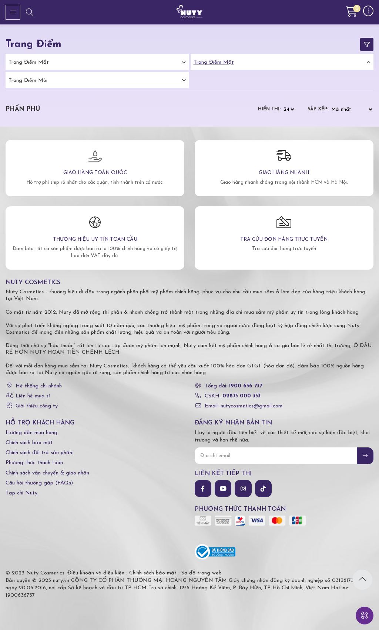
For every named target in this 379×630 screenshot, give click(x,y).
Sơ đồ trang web (201, 573)
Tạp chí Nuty (21, 493)
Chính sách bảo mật (29, 443)
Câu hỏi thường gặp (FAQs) (39, 483)
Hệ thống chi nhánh (39, 386)
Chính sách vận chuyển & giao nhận (47, 473)
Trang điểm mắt (29, 62)
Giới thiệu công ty (37, 406)
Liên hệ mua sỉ (33, 396)
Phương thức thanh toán (34, 463)
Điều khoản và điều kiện (95, 573)
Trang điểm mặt (214, 62)
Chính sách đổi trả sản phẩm (40, 453)
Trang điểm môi (28, 80)
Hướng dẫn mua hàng (31, 433)
